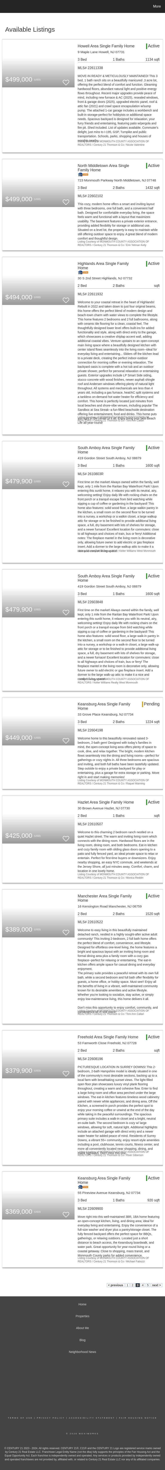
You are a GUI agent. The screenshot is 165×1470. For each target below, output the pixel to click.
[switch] (66, 81)
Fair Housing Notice (138, 1418)
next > (156, 1285)
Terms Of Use (20, 1418)
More (157, 6)
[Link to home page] (4, 6)
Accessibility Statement (92, 1418)
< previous (115, 1285)
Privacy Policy (51, 1418)
